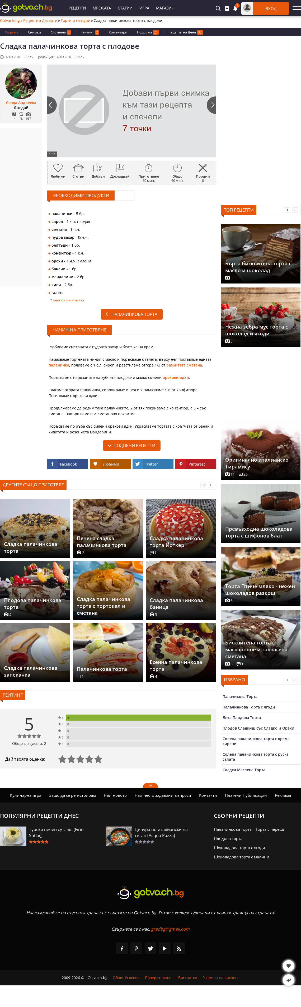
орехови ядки (176, 377)
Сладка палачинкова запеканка (30, 671)
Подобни (148, 32)
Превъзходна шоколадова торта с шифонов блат (259, 532)
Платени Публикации (246, 795)
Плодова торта (228, 838)
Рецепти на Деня (185, 32)
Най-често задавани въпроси (163, 795)
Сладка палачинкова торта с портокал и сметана (103, 606)
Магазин (165, 8)
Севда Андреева (21, 103)
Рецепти (77, 8)
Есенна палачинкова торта (176, 665)
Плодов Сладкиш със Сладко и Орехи (258, 728)
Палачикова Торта (240, 696)
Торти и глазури (75, 20)
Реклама (283, 795)
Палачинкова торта (134, 314)
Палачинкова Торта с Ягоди (249, 707)
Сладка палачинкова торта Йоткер (176, 542)
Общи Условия (126, 977)
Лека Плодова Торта (242, 717)
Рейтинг (90, 32)
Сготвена (61, 32)
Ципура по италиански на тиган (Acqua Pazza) (161, 832)
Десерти (49, 20)
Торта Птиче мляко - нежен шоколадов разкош (260, 590)
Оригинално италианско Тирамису (257, 463)
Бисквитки (187, 977)
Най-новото (115, 795)
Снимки (34, 32)
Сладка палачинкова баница (176, 603)
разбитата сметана (184, 365)
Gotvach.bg (10, 20)
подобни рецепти (134, 445)
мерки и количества (68, 300)
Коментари (118, 32)
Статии (125, 8)
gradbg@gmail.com (170, 929)
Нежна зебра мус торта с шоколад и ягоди (256, 330)
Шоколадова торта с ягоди (239, 847)
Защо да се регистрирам (72, 795)
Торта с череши (270, 829)
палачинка (59, 365)
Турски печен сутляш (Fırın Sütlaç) (56, 832)
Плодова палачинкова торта (32, 603)
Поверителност (159, 977)
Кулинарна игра (25, 795)
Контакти (208, 795)
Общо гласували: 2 (29, 743)
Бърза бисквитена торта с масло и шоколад (258, 267)
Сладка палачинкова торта (30, 547)
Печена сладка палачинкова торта (101, 542)
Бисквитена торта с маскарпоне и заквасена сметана (256, 649)
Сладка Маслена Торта (244, 769)
